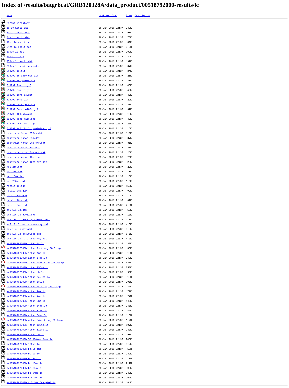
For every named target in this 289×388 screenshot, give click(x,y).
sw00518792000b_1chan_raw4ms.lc (28, 277)
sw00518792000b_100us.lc (23, 344)
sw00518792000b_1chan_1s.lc (25, 243)
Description (142, 15)
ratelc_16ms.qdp (17, 200)
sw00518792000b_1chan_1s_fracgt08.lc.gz (34, 248)
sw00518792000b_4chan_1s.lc (25, 281)
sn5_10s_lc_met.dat (19, 229)
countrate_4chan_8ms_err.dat (26, 152)
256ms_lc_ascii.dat (19, 61)
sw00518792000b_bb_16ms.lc (25, 363)
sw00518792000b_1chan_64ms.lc (27, 257)
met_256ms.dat (16, 181)
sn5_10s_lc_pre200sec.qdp (24, 233)
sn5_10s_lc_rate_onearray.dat (27, 238)
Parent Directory (18, 23)
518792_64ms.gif (17, 99)
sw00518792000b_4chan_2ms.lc (26, 291)
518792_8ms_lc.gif (19, 90)
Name (9, 15)
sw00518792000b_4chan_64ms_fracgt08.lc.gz (35, 320)
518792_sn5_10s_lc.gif (22, 123)
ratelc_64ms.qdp (17, 205)
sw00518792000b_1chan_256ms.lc (27, 267)
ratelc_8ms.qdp (17, 195)
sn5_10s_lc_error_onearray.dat (27, 224)
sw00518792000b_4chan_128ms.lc (27, 324)
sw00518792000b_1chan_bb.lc (25, 272)
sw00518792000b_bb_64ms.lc (25, 372)
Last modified (108, 15)
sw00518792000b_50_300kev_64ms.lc (30, 339)
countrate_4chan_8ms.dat (23, 147)
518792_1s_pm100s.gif (21, 80)
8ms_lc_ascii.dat (18, 37)
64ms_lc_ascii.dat (19, 46)
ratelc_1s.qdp (16, 185)
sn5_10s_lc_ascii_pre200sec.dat (28, 219)
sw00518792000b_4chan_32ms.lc (27, 310)
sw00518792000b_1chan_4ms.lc (26, 253)
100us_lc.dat (15, 51)
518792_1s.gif (16, 70)
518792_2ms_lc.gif (19, 85)
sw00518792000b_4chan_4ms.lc (26, 296)
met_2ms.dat (14, 166)
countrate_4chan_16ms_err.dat (27, 161)
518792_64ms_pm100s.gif (22, 109)
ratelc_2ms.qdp (17, 190)
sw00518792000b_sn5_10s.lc (25, 377)
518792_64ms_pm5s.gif (21, 104)
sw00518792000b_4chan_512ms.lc (27, 329)
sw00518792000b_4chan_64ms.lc (27, 315)
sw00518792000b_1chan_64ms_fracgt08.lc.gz (35, 262)
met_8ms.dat (14, 171)
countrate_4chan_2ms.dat (23, 138)
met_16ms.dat (15, 176)
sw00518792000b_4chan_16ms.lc (27, 305)
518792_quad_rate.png (21, 118)
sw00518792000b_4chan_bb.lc (25, 334)
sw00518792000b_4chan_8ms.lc (26, 300)
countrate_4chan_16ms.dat (24, 157)
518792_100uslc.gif (19, 114)
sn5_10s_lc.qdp (17, 209)
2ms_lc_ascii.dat (18, 32)
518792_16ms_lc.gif (19, 94)
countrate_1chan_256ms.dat (25, 133)
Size (129, 15)
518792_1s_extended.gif (22, 75)
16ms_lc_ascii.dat (19, 42)
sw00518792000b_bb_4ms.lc (24, 358)
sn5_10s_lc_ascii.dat (21, 214)
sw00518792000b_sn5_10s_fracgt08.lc (31, 382)
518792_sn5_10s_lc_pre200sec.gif (29, 128)
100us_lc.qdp (15, 56)
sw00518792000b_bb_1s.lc (23, 353)
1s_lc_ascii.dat (17, 27)
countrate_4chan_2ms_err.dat (26, 142)
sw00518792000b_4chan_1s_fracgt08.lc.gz (34, 286)
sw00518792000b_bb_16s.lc (24, 368)
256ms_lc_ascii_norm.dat (23, 66)
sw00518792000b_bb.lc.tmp (24, 348)
